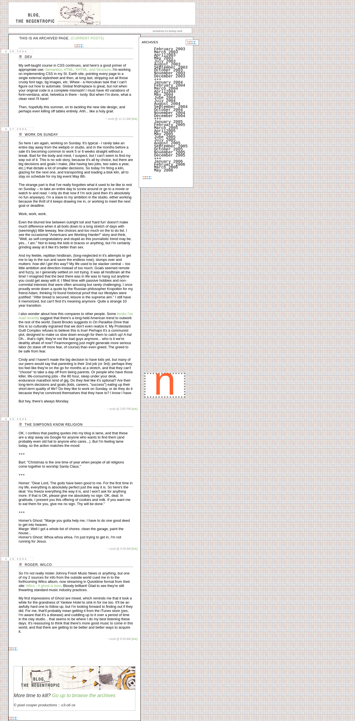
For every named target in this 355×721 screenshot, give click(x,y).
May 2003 (163, 58)
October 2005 (168, 149)
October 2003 (168, 70)
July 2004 (165, 101)
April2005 (165, 131)
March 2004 (166, 88)
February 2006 (169, 164)
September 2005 (170, 146)
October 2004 (168, 110)
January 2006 (168, 161)
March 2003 (166, 52)
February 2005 (169, 125)
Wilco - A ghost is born (43, 586)
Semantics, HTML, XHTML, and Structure (78, 69)
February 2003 (169, 49)
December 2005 (169, 155)
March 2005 (166, 128)
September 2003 (170, 67)
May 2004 (163, 94)
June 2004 (165, 97)
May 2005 (163, 134)
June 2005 (165, 137)
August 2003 (167, 64)
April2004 (165, 91)
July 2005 (165, 140)
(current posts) (87, 38)
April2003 (165, 55)
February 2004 (169, 85)
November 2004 (169, 113)
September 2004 (170, 107)
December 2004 (169, 116)
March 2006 (166, 167)
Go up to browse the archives (83, 695)
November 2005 (169, 152)
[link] (134, 118)
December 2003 (169, 76)
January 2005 (168, 122)
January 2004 (168, 82)
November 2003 (169, 73)
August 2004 (167, 104)
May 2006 (163, 170)
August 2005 (167, 143)
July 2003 (165, 61)
